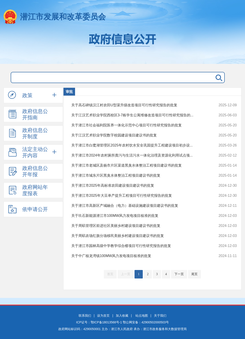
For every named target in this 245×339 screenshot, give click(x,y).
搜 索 (218, 77)
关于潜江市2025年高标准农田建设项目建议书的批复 (138, 185)
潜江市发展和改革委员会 (63, 16)
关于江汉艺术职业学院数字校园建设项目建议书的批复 (138, 135)
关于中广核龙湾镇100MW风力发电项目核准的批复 (138, 256)
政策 (20, 95)
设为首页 (103, 315)
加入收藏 (122, 315)
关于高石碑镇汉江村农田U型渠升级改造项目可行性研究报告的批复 (138, 105)
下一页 (179, 274)
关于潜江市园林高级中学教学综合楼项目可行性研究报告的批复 (138, 246)
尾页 (194, 274)
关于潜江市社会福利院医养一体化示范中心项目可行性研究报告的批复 (138, 125)
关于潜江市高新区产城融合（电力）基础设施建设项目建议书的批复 (138, 205)
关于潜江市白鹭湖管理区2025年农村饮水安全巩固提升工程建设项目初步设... (138, 145)
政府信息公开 (122, 46)
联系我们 (85, 315)
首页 (110, 274)
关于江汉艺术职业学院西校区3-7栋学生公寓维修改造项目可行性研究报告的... (138, 115)
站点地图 (141, 315)
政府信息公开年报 (28, 171)
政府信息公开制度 (28, 133)
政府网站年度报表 (28, 190)
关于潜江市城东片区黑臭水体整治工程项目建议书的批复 (138, 175)
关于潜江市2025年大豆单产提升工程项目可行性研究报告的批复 (138, 195)
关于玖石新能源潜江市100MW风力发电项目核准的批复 (138, 215)
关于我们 (160, 315)
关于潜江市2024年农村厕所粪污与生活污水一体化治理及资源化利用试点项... (138, 155)
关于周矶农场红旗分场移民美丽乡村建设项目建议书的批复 (138, 236)
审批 (69, 92)
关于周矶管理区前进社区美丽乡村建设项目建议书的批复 (138, 225)
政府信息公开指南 (28, 114)
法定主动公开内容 (28, 152)
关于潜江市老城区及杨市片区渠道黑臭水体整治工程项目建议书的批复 (138, 165)
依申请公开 (28, 209)
